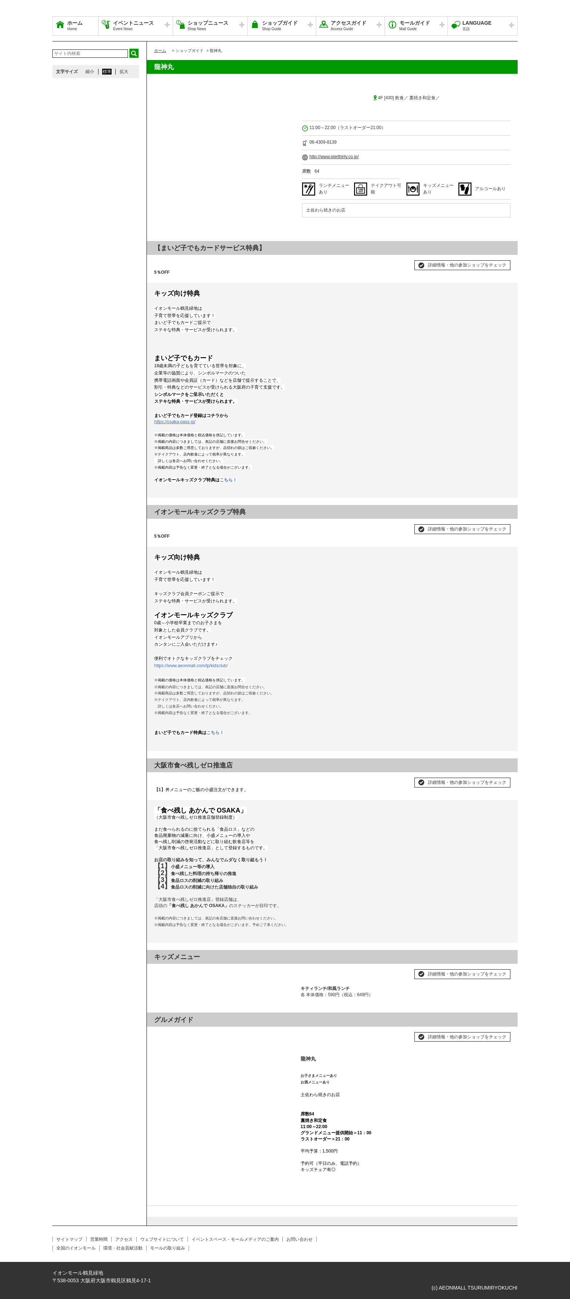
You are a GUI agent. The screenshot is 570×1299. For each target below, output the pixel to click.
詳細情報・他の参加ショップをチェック (467, 265)
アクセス (124, 1239)
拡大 (124, 71)
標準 (107, 71)
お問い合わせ (299, 1239)
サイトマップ (69, 1239)
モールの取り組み (167, 1248)
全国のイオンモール (76, 1248)
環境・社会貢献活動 (122, 1248)
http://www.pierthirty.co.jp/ (334, 156)
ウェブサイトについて (162, 1239)
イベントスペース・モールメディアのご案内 (235, 1239)
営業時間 (99, 1239)
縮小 (89, 71)
